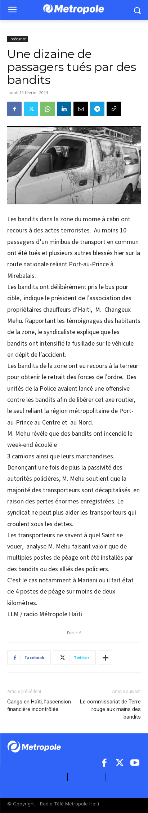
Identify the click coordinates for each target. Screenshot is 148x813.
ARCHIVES (124, 777)
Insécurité (17, 38)
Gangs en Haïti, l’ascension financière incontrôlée (39, 705)
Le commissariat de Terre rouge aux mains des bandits (110, 709)
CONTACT (86, 777)
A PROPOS (49, 777)
